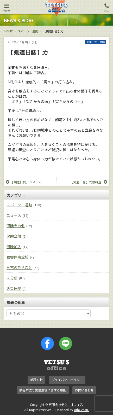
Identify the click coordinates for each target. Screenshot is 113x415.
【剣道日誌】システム (24, 182)
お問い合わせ (84, 390)
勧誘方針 (36, 380)
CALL (106, 7)
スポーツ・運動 (95, 42)
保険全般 (14, 236)
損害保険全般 (17, 257)
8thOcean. (81, 410)
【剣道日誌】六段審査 (88, 182)
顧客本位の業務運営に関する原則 (42, 390)
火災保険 (14, 288)
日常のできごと (19, 267)
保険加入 (14, 246)
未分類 (12, 277)
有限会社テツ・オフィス (66, 404)
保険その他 (16, 225)
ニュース (14, 215)
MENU (6, 7)
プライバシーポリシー (67, 380)
